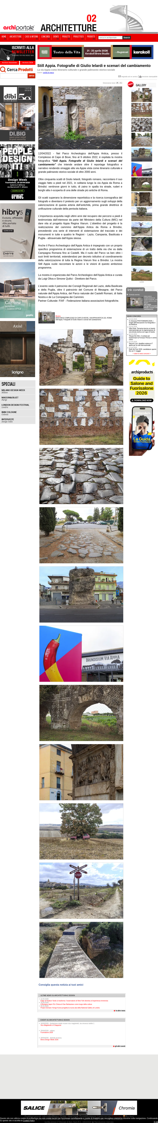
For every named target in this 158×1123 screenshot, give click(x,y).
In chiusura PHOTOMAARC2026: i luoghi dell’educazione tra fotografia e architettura (142, 321)
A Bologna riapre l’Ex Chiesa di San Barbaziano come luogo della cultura (66, 1003)
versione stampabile (149, 76)
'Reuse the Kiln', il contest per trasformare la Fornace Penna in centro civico (143, 336)
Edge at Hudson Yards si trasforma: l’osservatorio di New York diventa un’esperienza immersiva (74, 1000)
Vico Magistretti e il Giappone (51, 1025)
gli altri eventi (120, 1046)
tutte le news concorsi (141, 353)
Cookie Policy (29, 1120)
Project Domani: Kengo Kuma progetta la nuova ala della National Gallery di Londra (70, 1007)
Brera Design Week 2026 (49, 1040)
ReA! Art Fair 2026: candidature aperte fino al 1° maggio (142, 349)
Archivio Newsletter (9, 63)
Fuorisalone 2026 (47, 1032)
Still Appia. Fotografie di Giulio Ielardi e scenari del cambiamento (84, 319)
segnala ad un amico (128, 76)
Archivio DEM (27, 63)
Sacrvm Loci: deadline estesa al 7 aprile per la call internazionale (141, 343)
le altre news (120, 1011)
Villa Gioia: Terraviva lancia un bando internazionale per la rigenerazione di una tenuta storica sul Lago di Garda (142, 329)
